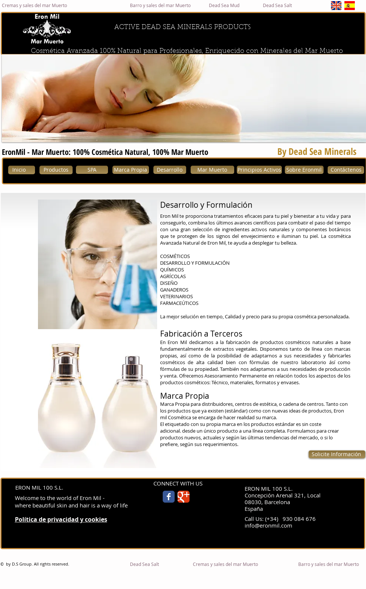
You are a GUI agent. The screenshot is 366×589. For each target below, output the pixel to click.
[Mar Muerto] (212, 170)
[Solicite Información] (337, 454)
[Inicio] (21, 170)
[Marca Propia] (130, 170)
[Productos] (56, 170)
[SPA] (92, 170)
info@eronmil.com (268, 525)
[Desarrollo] (169, 170)
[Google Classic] (184, 497)
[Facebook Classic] (169, 497)
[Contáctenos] (346, 170)
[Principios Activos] (259, 170)
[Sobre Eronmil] (304, 170)
